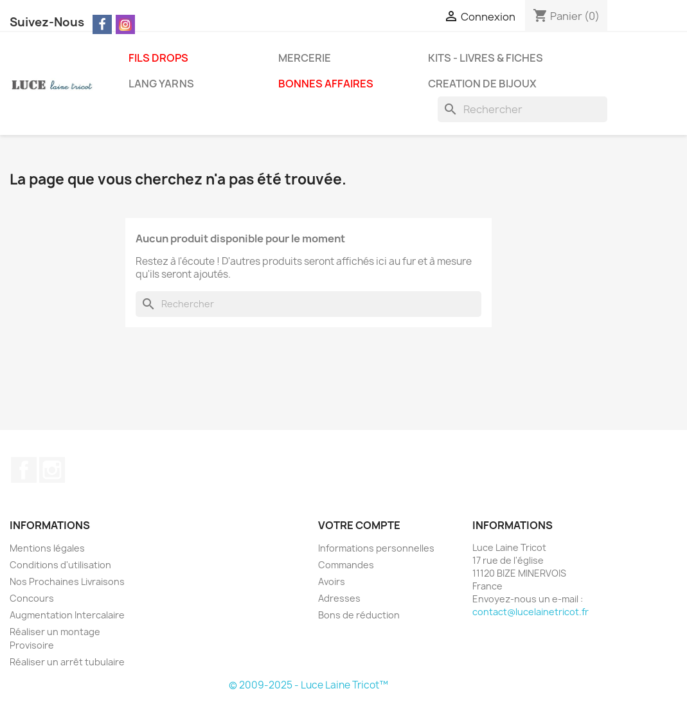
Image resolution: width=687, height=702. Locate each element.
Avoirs (331, 581)
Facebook (24, 470)
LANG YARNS (161, 83)
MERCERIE (304, 58)
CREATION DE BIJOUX (482, 83)
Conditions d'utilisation (60, 565)
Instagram (52, 470)
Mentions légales (47, 548)
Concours (32, 598)
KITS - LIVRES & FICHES (485, 58)
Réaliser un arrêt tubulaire (67, 662)
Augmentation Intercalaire (67, 615)
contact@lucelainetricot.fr (530, 612)
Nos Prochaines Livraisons (67, 581)
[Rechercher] (522, 109)
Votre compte (359, 525)
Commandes (346, 565)
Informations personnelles (376, 548)
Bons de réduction (359, 615)
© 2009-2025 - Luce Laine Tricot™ (308, 685)
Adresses (339, 598)
